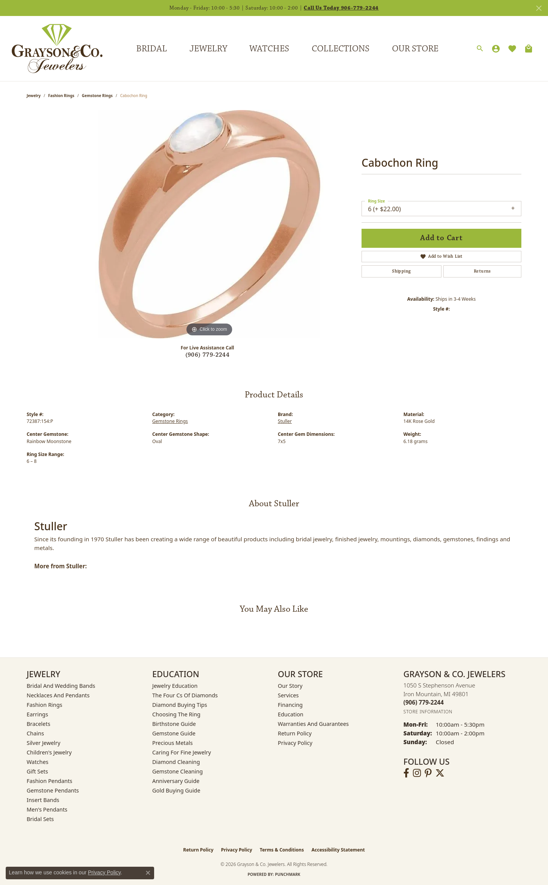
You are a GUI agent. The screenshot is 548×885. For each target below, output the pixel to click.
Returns (482, 271)
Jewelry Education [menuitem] (175, 685)
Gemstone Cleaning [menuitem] (177, 771)
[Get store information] (427, 711)
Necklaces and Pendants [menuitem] (58, 695)
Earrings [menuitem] (37, 714)
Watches (269, 48)
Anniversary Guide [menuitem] (175, 781)
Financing (290, 704)
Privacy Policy (295, 742)
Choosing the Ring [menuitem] (176, 714)
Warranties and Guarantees (313, 723)
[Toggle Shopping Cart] (528, 49)
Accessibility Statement (338, 850)
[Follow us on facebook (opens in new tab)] (406, 773)
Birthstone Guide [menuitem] (174, 723)
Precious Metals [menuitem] (172, 742)
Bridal (151, 48)
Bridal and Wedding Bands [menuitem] (61, 685)
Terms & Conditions (282, 850)
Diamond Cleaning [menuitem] (176, 761)
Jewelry (208, 48)
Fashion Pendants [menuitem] (49, 781)
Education (290, 714)
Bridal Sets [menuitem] (40, 819)
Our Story (290, 685)
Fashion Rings (61, 95)
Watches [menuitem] (37, 761)
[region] (209, 224)
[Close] (538, 8)
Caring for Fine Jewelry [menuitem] (181, 752)
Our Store (415, 48)
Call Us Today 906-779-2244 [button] (341, 8)
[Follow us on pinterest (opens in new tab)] (428, 773)
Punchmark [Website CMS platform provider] (288, 874)
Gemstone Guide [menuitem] (174, 733)
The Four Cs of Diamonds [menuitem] (185, 695)
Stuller (285, 421)
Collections (341, 48)
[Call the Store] (423, 702)
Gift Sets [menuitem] (37, 771)
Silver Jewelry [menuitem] (44, 742)
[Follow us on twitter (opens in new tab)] (439, 773)
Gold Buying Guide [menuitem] (176, 790)
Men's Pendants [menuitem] (47, 809)
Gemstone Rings (97, 95)
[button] (480, 48)
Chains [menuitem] (35, 733)
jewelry (34, 95)
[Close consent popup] (148, 873)
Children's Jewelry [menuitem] (49, 752)
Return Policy (295, 733)
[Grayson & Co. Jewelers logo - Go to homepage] (51, 48)
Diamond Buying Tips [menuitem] (179, 704)
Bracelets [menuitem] (38, 723)
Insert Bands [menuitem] (43, 800)
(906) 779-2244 (207, 355)
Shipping (401, 271)
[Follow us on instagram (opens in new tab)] (417, 773)
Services (288, 695)
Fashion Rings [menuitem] (44, 704)
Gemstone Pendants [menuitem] (53, 790)
